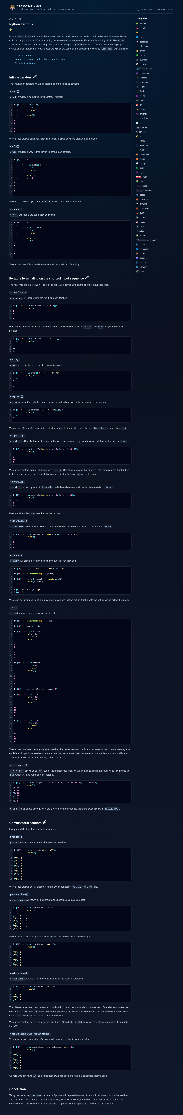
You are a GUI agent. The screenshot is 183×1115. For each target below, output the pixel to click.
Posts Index (147, 9)
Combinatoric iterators (26, 63)
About (170, 9)
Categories (160, 9)
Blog (137, 9)
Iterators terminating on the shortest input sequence (41, 59)
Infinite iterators (23, 55)
